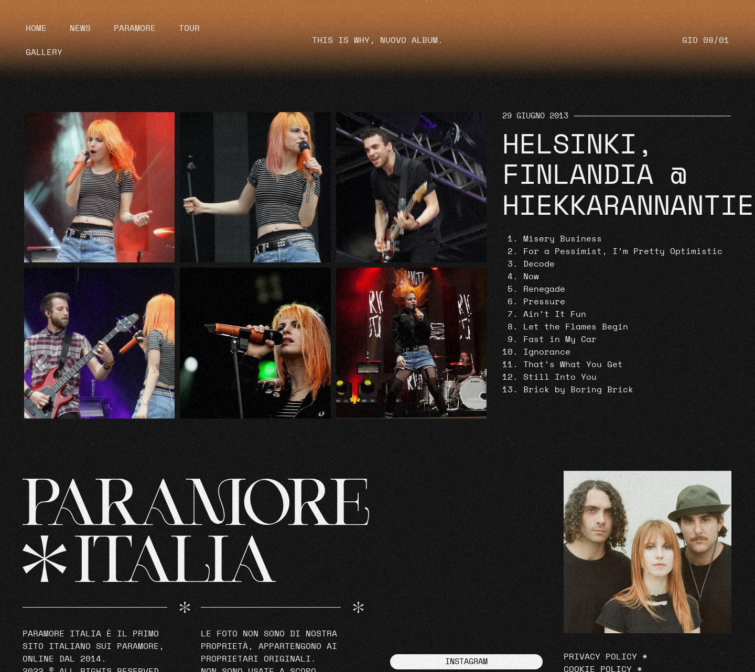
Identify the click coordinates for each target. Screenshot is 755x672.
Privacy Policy (600, 657)
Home (36, 28)
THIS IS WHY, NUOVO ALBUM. (377, 40)
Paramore (135, 28)
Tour (189, 28)
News (80, 28)
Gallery (44, 52)
